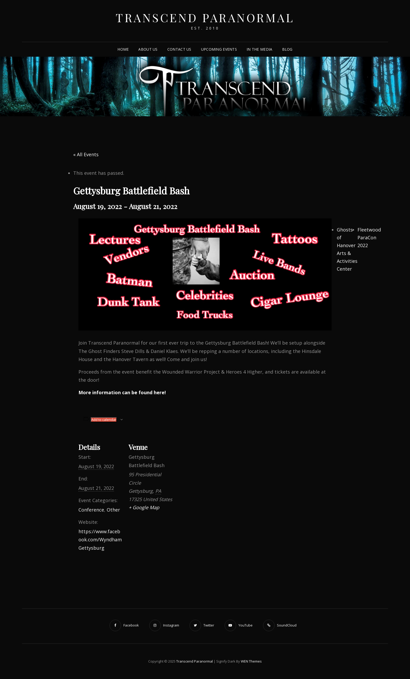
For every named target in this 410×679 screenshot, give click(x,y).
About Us (147, 49)
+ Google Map (144, 507)
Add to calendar (103, 419)
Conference (91, 510)
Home (123, 49)
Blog (287, 49)
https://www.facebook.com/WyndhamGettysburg (100, 539)
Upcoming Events (219, 49)
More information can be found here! (122, 392)
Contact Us (179, 49)
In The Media (259, 49)
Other (113, 510)
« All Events (86, 154)
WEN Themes (251, 661)
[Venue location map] (206, 470)
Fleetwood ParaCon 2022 (369, 237)
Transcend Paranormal (205, 17)
